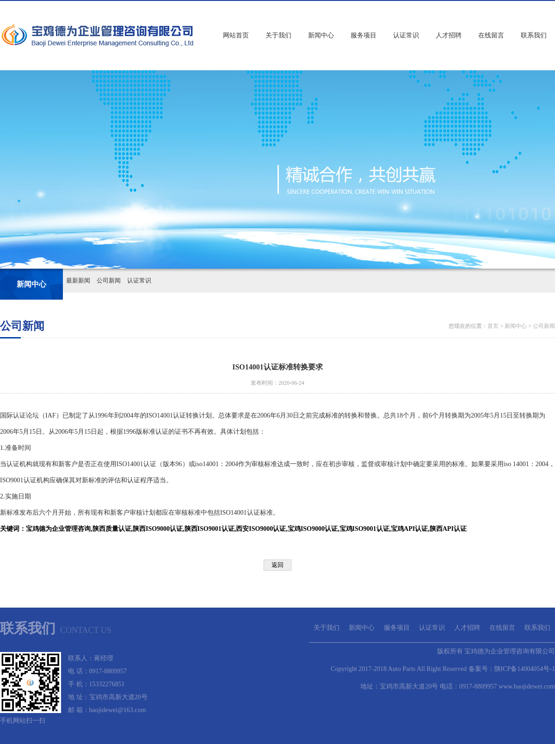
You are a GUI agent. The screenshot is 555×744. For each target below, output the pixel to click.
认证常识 (406, 35)
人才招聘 (449, 35)
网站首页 (236, 35)
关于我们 (278, 35)
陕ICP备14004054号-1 (524, 668)
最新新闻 (78, 280)
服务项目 (363, 35)
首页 (493, 326)
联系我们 (534, 35)
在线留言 (491, 35)
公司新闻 (109, 280)
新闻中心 (321, 35)
